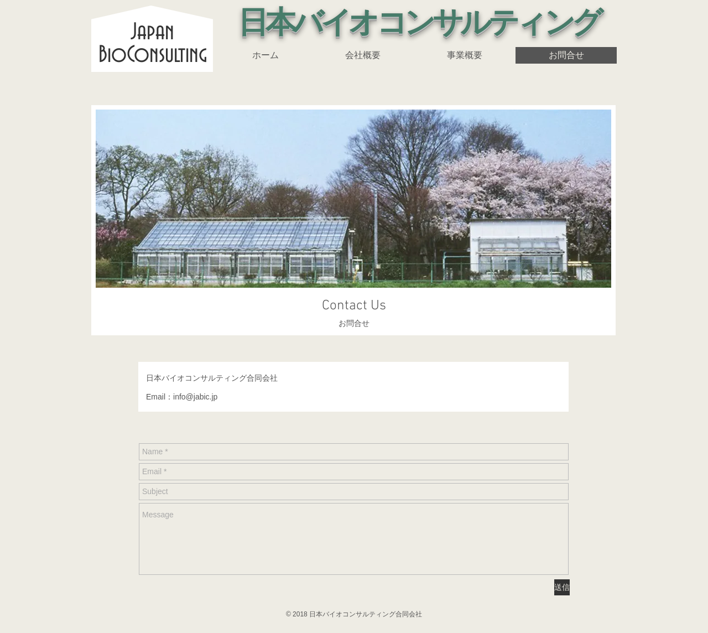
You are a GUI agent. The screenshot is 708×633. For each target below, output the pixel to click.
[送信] (562, 587)
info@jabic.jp (195, 396)
